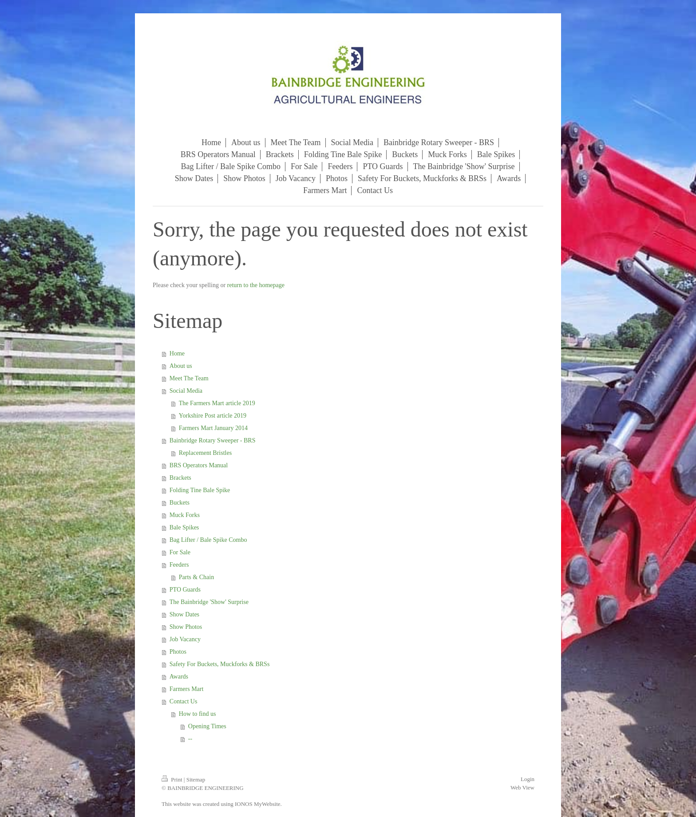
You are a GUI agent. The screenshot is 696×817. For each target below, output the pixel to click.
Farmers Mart (187, 689)
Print (173, 779)
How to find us (197, 713)
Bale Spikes (184, 527)
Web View (522, 787)
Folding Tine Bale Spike (200, 490)
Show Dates (184, 614)
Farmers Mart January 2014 (213, 428)
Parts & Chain (196, 577)
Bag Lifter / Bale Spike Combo (208, 540)
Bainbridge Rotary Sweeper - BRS (213, 440)
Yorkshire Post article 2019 (212, 415)
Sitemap (196, 779)
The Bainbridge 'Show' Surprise (209, 602)
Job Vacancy (185, 639)
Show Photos (186, 627)
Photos (178, 651)
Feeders (179, 564)
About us (181, 366)
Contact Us (184, 701)
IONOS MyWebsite (258, 804)
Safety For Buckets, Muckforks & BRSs (220, 664)
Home (177, 353)
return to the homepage (256, 285)
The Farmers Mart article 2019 (217, 403)
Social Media (186, 390)
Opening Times (207, 726)
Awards (179, 676)
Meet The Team (189, 378)
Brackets (180, 477)
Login (527, 779)
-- (190, 738)
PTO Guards (185, 589)
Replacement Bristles (205, 453)
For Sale (180, 552)
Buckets (180, 502)
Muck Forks (185, 515)
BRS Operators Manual (199, 465)
